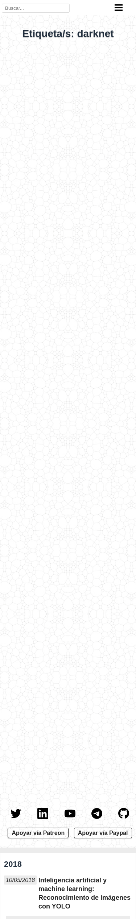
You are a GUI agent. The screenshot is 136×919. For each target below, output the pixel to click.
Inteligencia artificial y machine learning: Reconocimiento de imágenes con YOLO (84, 893)
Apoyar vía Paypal (103, 833)
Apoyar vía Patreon (38, 833)
